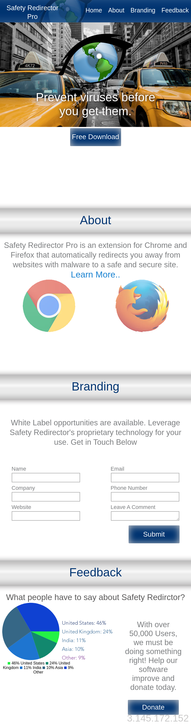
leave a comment (133, 507)
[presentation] (49, 533)
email (117, 469)
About (116, 10)
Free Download (95, 137)
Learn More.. (95, 274)
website (21, 507)
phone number (129, 488)
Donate (153, 707)
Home (94, 10)
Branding (143, 10)
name (19, 469)
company (23, 488)
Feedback (175, 10)
